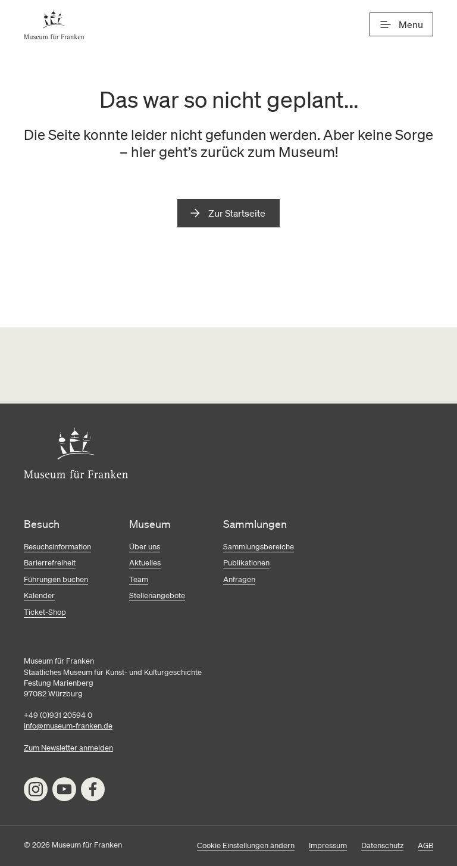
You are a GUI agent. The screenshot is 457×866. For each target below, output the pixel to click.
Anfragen (239, 579)
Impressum (328, 845)
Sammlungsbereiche (258, 547)
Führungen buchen (56, 579)
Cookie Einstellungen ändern (246, 845)
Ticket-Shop (45, 612)
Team (138, 579)
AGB (425, 845)
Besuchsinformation (57, 547)
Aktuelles (145, 563)
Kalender (39, 595)
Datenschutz (382, 845)
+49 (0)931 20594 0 (58, 715)
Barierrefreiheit (50, 563)
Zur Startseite (236, 213)
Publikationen (246, 563)
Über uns (144, 547)
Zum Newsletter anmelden (68, 748)
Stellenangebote (157, 595)
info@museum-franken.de (68, 726)
